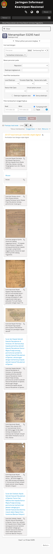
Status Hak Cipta (10, 88)
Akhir (20, 106)
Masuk (46, 12)
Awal (6, 106)
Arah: (39, 129)
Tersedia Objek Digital (27, 80)
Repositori (17, 66)
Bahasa (32, 12)
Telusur (4, 18)
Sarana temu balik (40, 80)
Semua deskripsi (40, 96)
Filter (6, 29)
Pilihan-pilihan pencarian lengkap (26, 41)
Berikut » (46, 545)
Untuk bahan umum (34, 88)
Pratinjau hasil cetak (10, 125)
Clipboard (26, 12)
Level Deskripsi (10, 80)
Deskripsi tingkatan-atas (13, 70)
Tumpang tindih (40, 107)
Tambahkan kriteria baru (15, 55)
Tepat (37, 110)
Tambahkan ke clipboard (24, 158)
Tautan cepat (37, 12)
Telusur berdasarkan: (18, 129)
